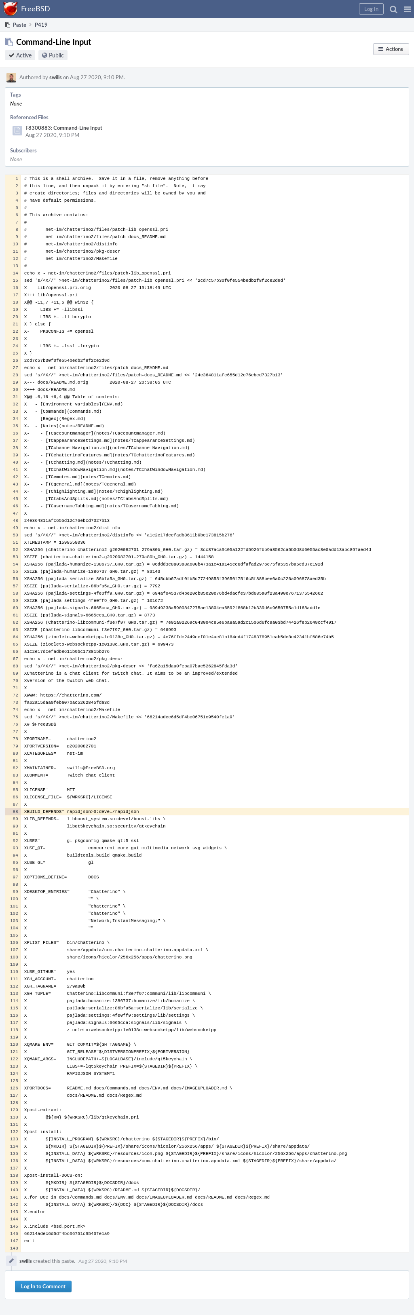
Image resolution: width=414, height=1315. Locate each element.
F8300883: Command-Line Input (63, 127)
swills (55, 77)
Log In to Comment (43, 1286)
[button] (407, 9)
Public (56, 55)
